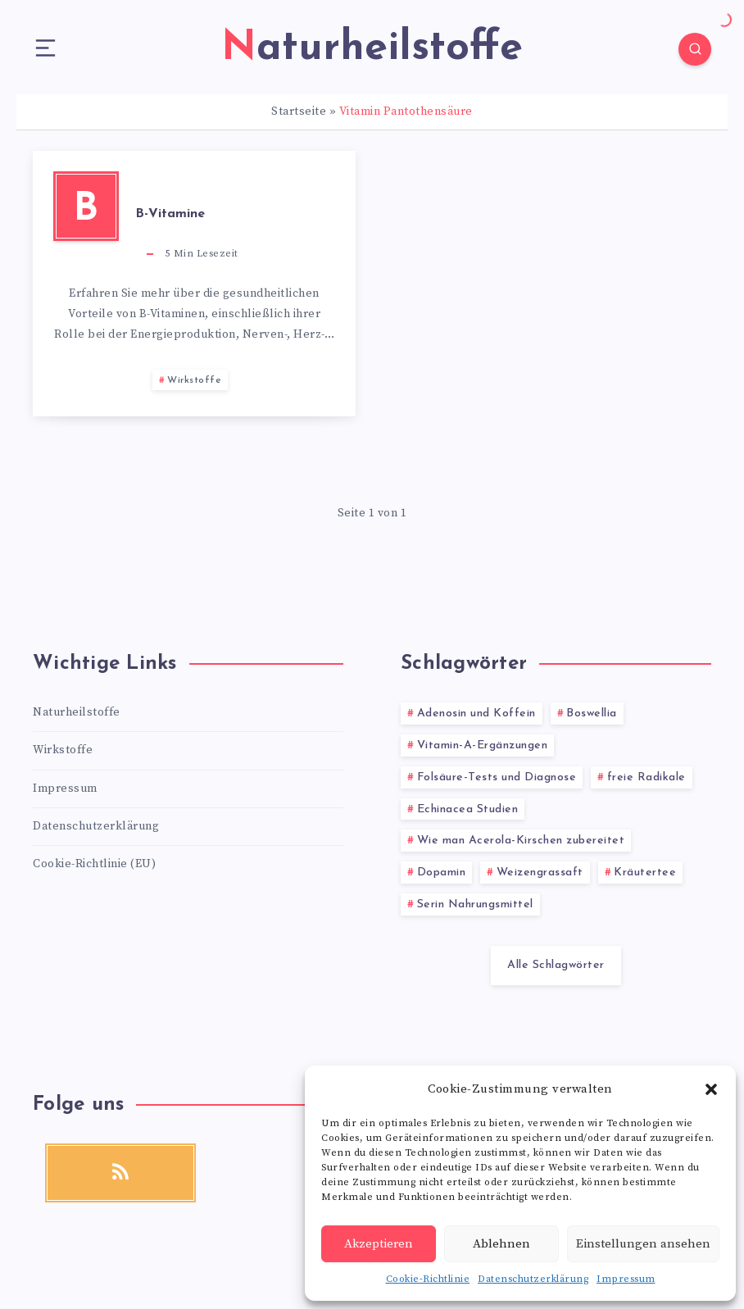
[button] (711, 1089)
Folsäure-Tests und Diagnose (497, 777)
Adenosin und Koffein (476, 713)
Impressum (626, 1279)
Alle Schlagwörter (556, 965)
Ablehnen (501, 1244)
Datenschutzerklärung (533, 1279)
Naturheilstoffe (76, 712)
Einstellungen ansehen (643, 1244)
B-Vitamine (170, 213)
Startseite (298, 111)
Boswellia (591, 713)
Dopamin (441, 872)
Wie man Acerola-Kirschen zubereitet (521, 840)
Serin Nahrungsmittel (475, 904)
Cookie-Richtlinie (428, 1279)
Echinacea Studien (468, 809)
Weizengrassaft (540, 872)
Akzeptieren (378, 1244)
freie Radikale (646, 777)
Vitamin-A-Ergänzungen (482, 745)
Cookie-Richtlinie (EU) (94, 864)
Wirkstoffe (194, 380)
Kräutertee (645, 872)
